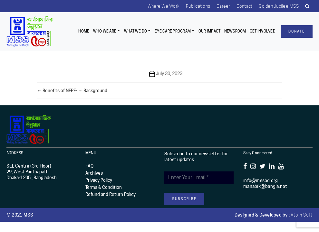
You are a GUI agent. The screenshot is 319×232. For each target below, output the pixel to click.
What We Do (135, 31)
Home (83, 31)
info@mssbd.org (260, 180)
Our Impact (209, 31)
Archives (94, 173)
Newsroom (235, 31)
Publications (198, 6)
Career (223, 6)
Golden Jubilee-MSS (279, 6)
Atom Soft (302, 215)
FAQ (89, 166)
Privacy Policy (98, 180)
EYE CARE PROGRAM (173, 31)
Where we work (163, 6)
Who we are (105, 31)
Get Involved (263, 31)
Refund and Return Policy (110, 194)
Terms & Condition (103, 187)
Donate (296, 31)
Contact (245, 6)
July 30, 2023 (169, 73)
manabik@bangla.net (265, 186)
